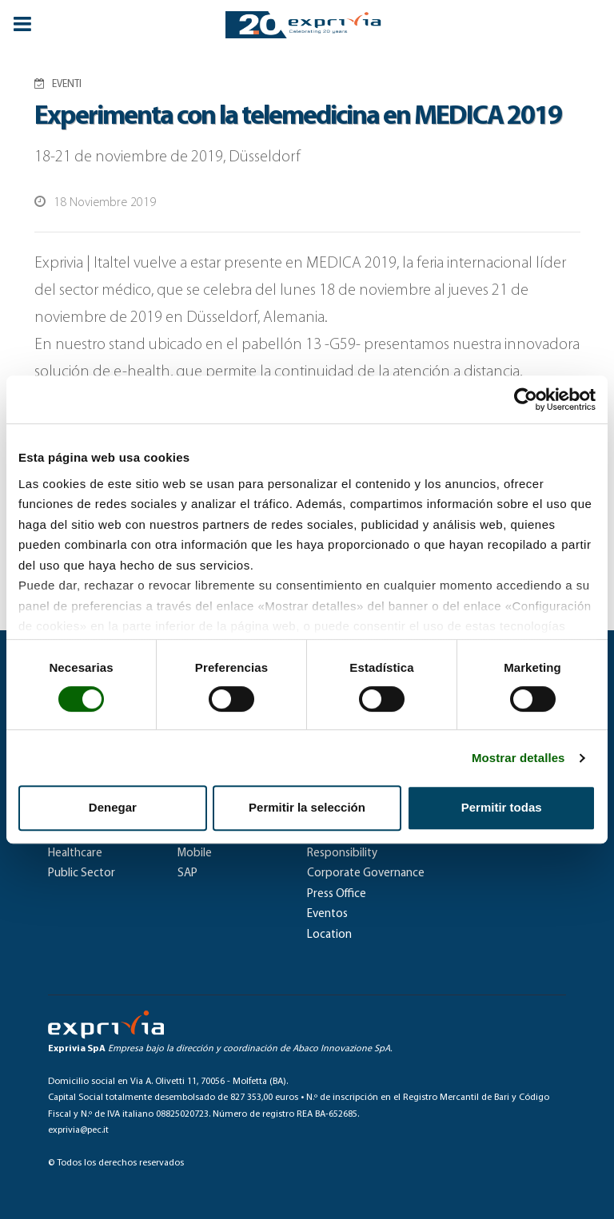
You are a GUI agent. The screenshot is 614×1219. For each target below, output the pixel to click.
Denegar (113, 807)
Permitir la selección (307, 807)
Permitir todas (501, 807)
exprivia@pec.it (78, 1130)
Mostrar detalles (518, 757)
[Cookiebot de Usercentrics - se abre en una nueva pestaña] (526, 399)
